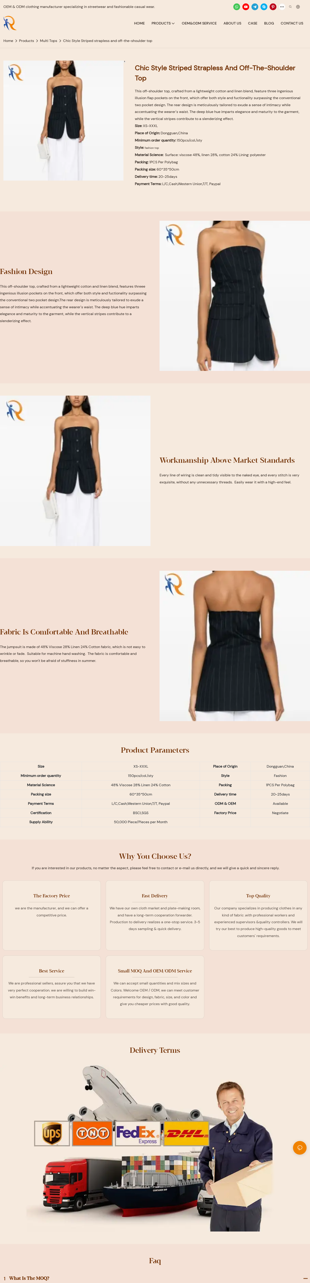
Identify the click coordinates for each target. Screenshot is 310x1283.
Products (26, 40)
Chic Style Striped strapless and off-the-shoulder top (107, 40)
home (8, 40)
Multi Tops (48, 40)
